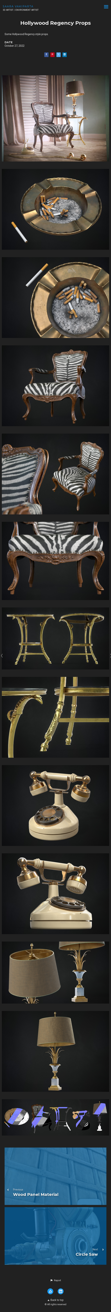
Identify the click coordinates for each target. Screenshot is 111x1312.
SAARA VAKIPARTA (18, 6)
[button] (55, 1280)
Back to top (56, 1300)
